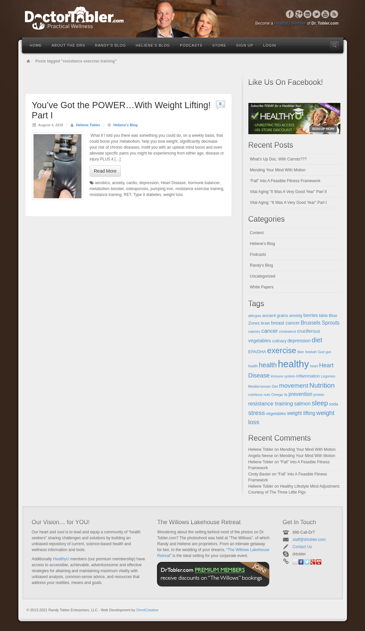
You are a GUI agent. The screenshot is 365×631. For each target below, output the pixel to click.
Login (269, 45)
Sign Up (244, 45)
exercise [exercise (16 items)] (281, 350)
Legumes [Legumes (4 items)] (328, 376)
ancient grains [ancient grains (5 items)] (275, 315)
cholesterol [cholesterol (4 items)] (287, 331)
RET (127, 194)
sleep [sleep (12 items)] (320, 403)
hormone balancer (203, 183)
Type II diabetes (147, 194)
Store (219, 45)
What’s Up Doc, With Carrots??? (278, 159)
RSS (334, 14)
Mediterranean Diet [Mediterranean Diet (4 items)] (263, 386)
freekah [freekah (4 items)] (311, 352)
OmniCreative (147, 610)
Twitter (316, 14)
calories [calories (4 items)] (254, 331)
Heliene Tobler (88, 125)
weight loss (173, 194)
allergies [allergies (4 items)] (255, 316)
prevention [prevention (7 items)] (300, 394)
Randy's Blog (261, 265)
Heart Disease (173, 183)
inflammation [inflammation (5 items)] (308, 376)
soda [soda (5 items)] (333, 404)
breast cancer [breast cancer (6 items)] (285, 323)
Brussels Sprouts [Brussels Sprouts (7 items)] (320, 323)
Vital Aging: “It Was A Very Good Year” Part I (288, 202)
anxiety (118, 183)
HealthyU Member (290, 23)
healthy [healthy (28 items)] (293, 363)
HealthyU (61, 559)
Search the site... (334, 45)
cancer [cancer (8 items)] (270, 331)
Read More (105, 171)
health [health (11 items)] (268, 365)
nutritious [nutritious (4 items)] (255, 395)
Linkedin (308, 14)
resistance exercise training (199, 188)
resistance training (106, 194)
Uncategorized (262, 276)
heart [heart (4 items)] (314, 366)
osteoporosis (137, 188)
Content (257, 233)
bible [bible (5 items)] (323, 315)
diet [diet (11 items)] (317, 340)
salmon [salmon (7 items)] (302, 403)
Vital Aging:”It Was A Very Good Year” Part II (288, 191)
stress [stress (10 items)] (256, 412)
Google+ (299, 14)
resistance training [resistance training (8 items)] (270, 403)
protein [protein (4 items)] (318, 395)
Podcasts (191, 45)
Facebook (290, 14)
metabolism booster (107, 188)
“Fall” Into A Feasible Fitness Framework (285, 181)
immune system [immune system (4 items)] (283, 376)
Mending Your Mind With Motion (278, 170)
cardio (131, 183)
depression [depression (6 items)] (298, 340)
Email (295, 562)
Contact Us (302, 547)
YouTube (325, 14)
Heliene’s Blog (153, 45)
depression (149, 183)
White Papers (262, 287)
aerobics (102, 183)
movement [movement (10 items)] (293, 385)
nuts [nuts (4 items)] (266, 395)
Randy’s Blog (110, 45)
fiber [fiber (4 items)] (300, 352)
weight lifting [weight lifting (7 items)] (301, 413)
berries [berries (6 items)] (311, 315)
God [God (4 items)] (321, 352)
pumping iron (161, 188)
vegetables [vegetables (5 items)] (276, 413)
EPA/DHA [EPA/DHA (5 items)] (257, 352)
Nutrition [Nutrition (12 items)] (322, 385)
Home (36, 45)
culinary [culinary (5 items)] (279, 341)
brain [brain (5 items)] (265, 323)
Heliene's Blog (125, 125)
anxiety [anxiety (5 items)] (295, 315)
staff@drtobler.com (309, 539)
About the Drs (68, 45)
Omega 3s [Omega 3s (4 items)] (279, 395)
